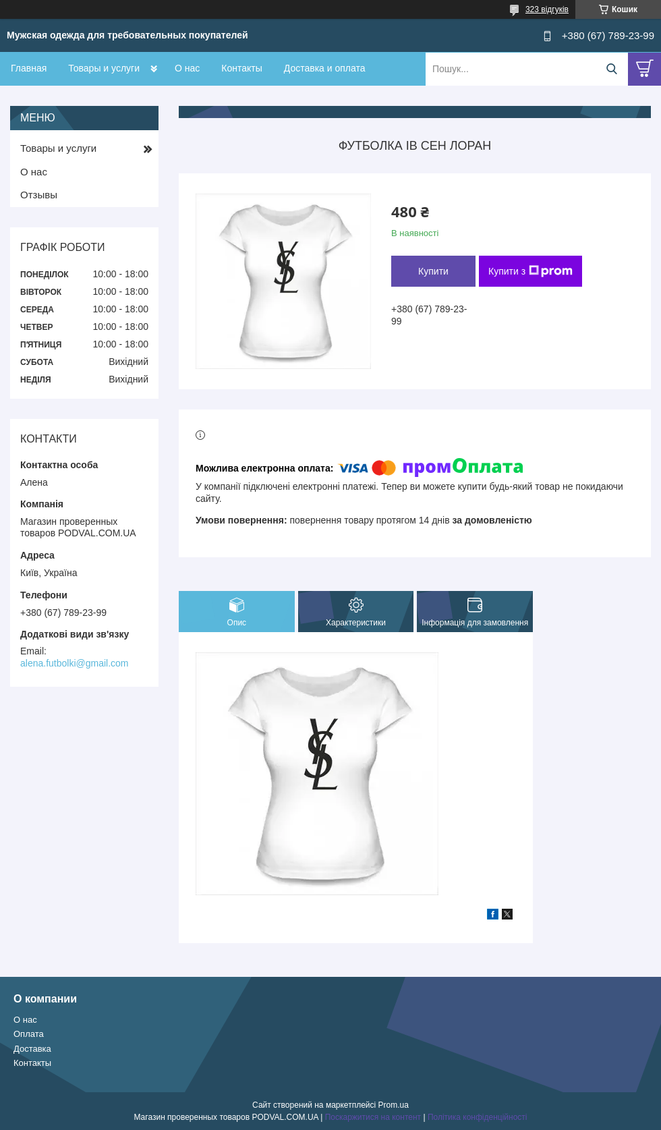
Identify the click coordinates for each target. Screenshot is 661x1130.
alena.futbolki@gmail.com (74, 663)
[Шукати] (611, 69)
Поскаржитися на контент (373, 1117)
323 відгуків (547, 9)
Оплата (28, 1034)
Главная (29, 68)
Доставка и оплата (325, 68)
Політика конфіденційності (477, 1117)
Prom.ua (393, 1105)
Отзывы (38, 194)
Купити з (530, 271)
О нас (187, 68)
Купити (433, 271)
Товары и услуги (104, 68)
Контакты (241, 68)
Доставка (32, 1049)
